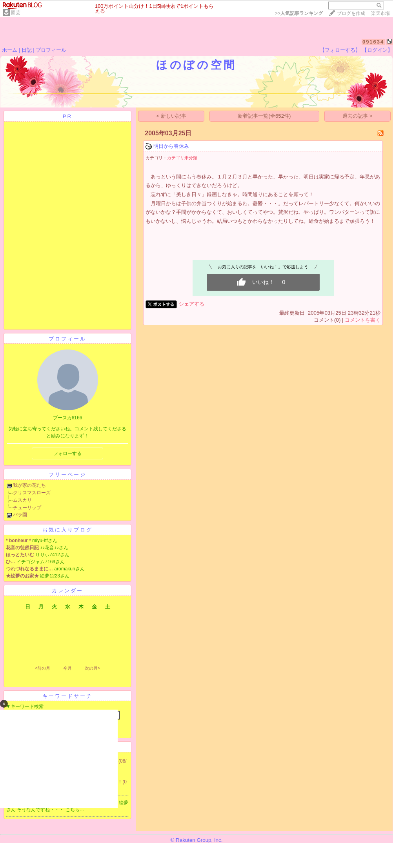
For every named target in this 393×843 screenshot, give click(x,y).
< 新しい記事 (171, 116)
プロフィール (51, 50)
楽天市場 (380, 13)
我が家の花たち (29, 485)
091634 (373, 42)
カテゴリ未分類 (182, 157)
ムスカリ (22, 500)
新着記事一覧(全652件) (264, 116)
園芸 (15, 12)
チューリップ (27, 507)
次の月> (92, 668)
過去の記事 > (357, 116)
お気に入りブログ (67, 530)
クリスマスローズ (32, 492)
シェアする (191, 304)
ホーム (9, 50)
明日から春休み (171, 146)
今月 (67, 668)
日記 (27, 50)
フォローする (67, 453)
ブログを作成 (351, 13)
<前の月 (42, 668)
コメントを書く (362, 320)
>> (299, 13)
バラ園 (20, 514)
